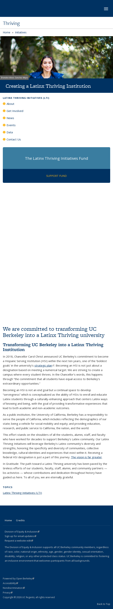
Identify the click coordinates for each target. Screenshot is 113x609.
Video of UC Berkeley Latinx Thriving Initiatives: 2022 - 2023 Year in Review (56, 289)
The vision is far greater (86, 457)
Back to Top (103, 604)
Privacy (8, 592)
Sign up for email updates (20, 536)
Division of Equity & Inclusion (22, 531)
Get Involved (15, 111)
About (10, 104)
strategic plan (44, 365)
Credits (20, 520)
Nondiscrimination (14, 588)
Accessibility (10, 583)
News (10, 118)
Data (10, 132)
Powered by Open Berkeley (18, 578)
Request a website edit (19, 540)
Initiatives (21, 32)
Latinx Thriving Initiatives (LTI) (26, 98)
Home (6, 32)
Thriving (11, 23)
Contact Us (14, 139)
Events (11, 125)
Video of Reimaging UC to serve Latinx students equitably (56, 219)
